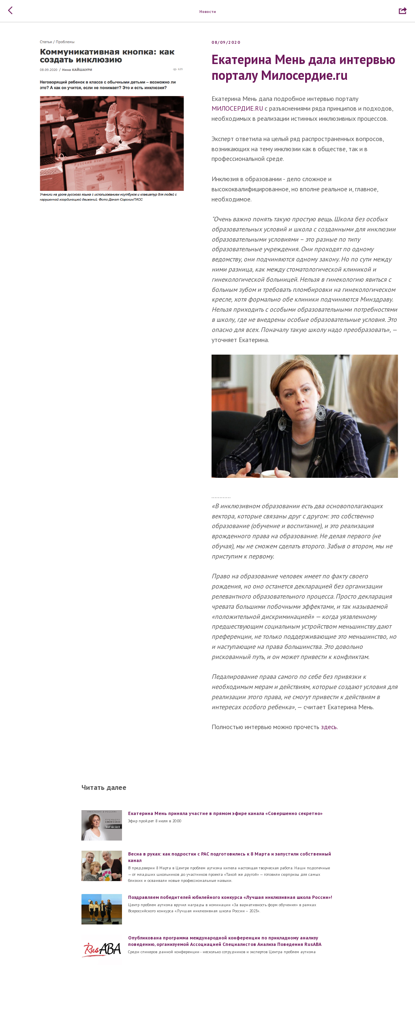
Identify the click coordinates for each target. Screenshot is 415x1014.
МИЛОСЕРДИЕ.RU (237, 109)
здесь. (329, 727)
